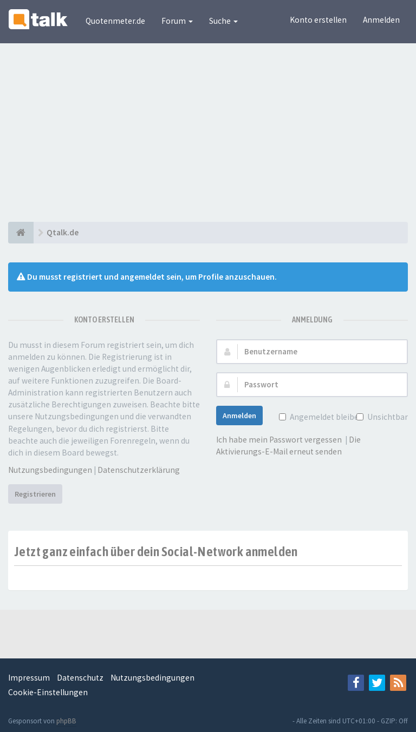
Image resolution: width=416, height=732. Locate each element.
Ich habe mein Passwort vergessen (279, 439)
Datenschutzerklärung (139, 470)
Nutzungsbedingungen (50, 470)
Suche (223, 21)
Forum (177, 21)
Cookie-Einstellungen (48, 692)
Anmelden (381, 20)
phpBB (66, 721)
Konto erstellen (318, 20)
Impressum (29, 677)
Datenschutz (80, 677)
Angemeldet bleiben (325, 417)
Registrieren (35, 494)
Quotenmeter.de (115, 21)
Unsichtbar (386, 417)
